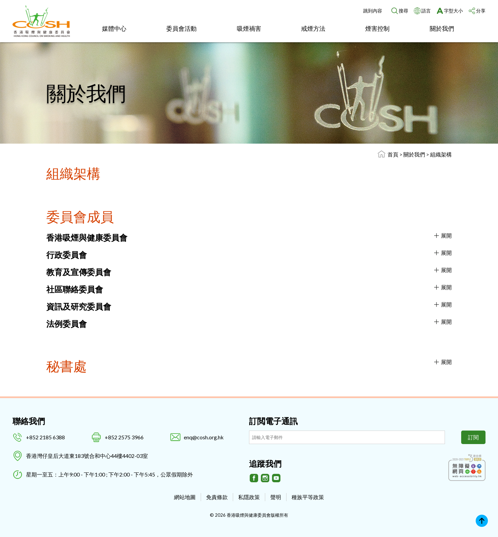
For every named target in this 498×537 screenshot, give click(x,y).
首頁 (393, 154)
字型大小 (453, 11)
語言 (426, 11)
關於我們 (442, 28)
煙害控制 (377, 28)
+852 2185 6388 (45, 437)
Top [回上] (482, 521)
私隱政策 (249, 497)
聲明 (275, 497)
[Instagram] (265, 478)
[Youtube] (276, 478)
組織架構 (441, 154)
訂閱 (473, 437)
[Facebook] (254, 478)
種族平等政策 (308, 497)
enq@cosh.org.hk (204, 437)
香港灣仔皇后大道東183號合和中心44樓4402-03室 (87, 456)
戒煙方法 (313, 28)
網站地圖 (185, 497)
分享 (480, 11)
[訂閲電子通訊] (347, 437)
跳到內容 (372, 11)
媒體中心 (114, 28)
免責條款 (217, 497)
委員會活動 (181, 28)
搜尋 (403, 11)
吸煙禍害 (249, 28)
